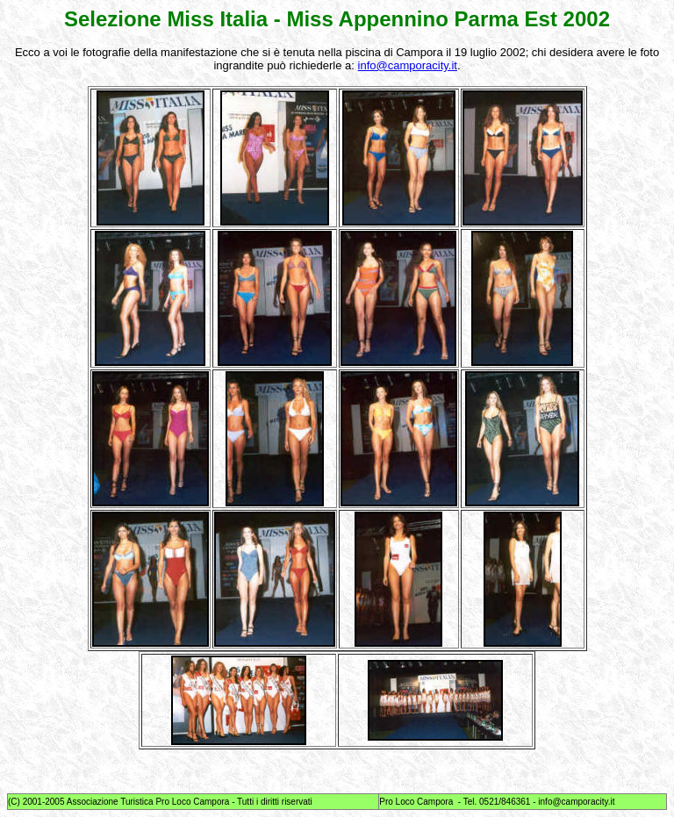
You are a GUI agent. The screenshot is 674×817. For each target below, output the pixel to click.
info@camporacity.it (407, 65)
